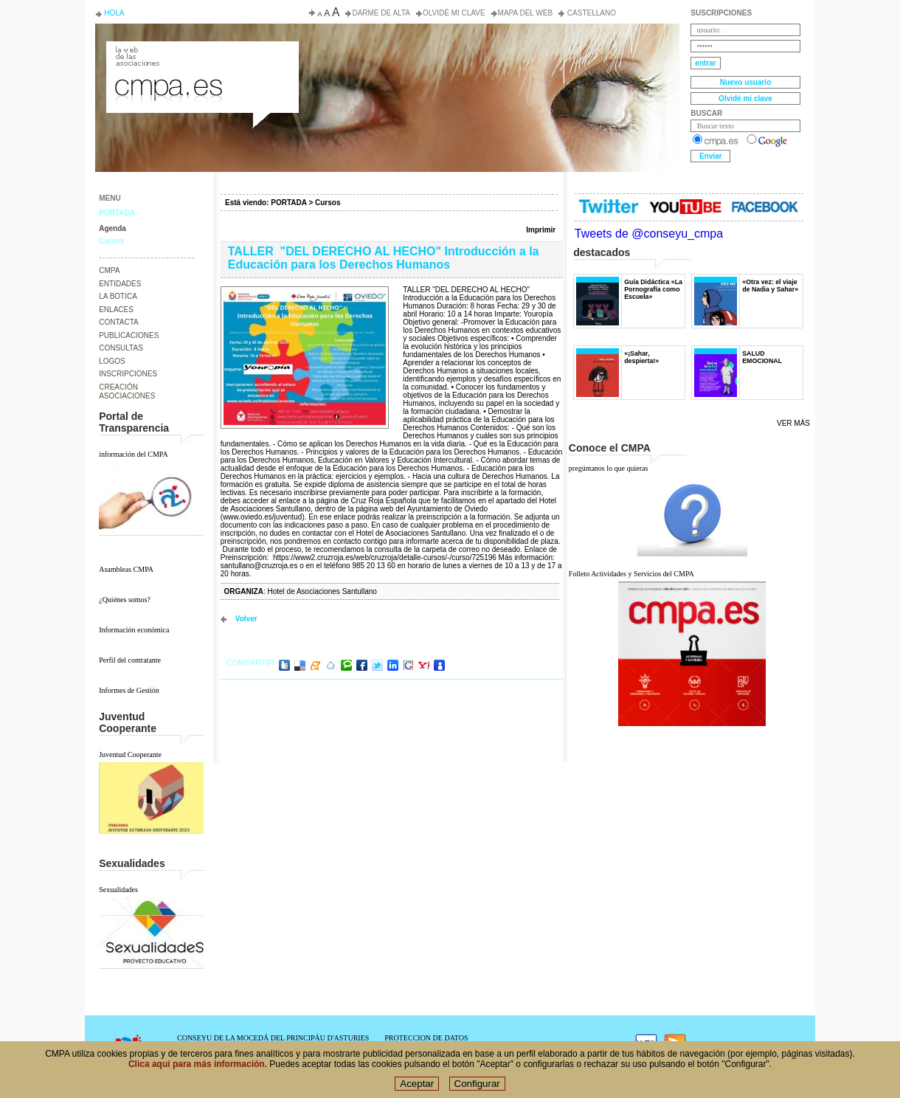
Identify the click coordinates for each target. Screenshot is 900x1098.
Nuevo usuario (745, 82)
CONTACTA (119, 322)
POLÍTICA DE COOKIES (423, 1046)
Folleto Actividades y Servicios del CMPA (631, 574)
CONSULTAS (121, 348)
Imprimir (540, 230)
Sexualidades (118, 889)
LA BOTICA (118, 296)
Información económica (134, 630)
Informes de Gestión (129, 690)
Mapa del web (525, 13)
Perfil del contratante (130, 660)
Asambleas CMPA (126, 569)
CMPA (109, 270)
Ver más (793, 423)
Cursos (111, 241)
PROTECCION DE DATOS (426, 1038)
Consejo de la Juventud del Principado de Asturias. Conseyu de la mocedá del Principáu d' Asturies (201, 54)
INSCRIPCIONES (128, 374)
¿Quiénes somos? (124, 599)
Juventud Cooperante (130, 754)
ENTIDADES (120, 284)
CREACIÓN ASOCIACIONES (127, 392)
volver (246, 619)
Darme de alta (381, 13)
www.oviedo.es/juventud (262, 517)
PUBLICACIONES (129, 335)
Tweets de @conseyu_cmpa (649, 233)
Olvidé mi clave (454, 13)
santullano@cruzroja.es (259, 566)
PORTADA (117, 213)
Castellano (590, 13)
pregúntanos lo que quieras (608, 468)
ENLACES (116, 309)
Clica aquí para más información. (197, 1071)
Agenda (112, 228)
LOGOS (112, 361)
